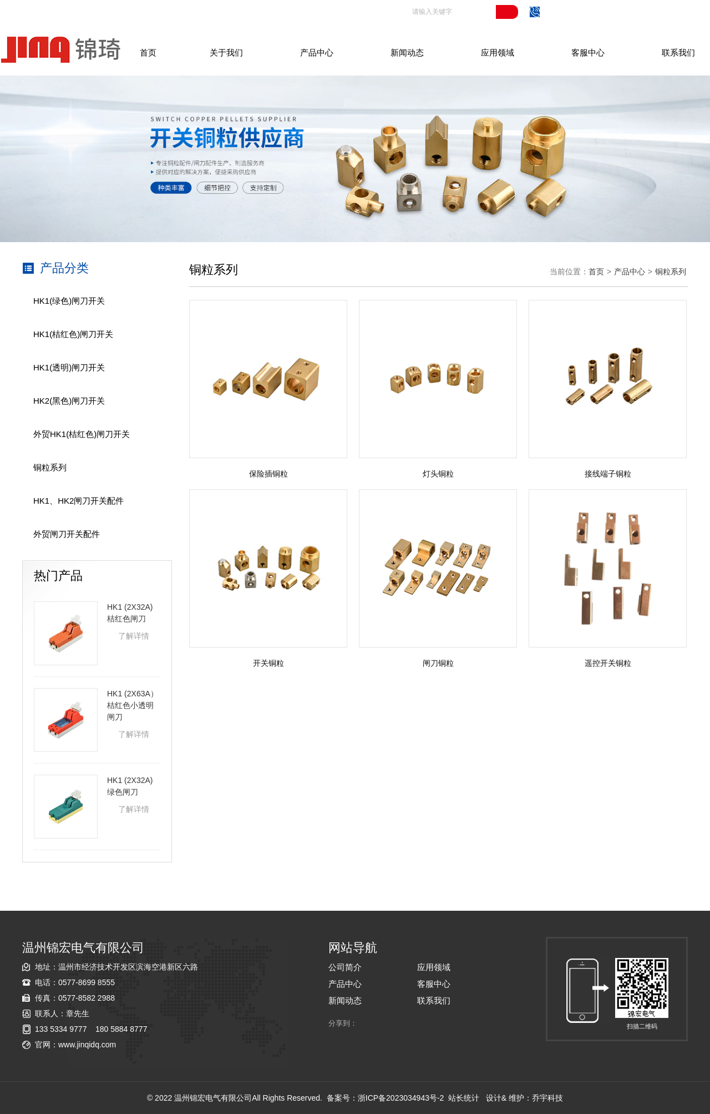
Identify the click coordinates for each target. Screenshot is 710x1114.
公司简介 (345, 967)
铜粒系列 (50, 467)
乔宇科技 (547, 1097)
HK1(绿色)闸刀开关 (69, 300)
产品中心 (316, 52)
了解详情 (133, 635)
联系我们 (678, 52)
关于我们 (226, 52)
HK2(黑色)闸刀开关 (69, 400)
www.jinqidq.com (87, 1044)
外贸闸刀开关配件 (66, 534)
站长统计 (463, 1097)
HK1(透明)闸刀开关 (69, 367)
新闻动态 (407, 52)
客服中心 (588, 52)
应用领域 (497, 52)
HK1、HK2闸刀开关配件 (78, 500)
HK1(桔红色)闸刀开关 (73, 334)
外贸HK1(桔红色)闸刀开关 (81, 434)
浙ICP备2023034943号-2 (401, 1097)
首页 (148, 52)
